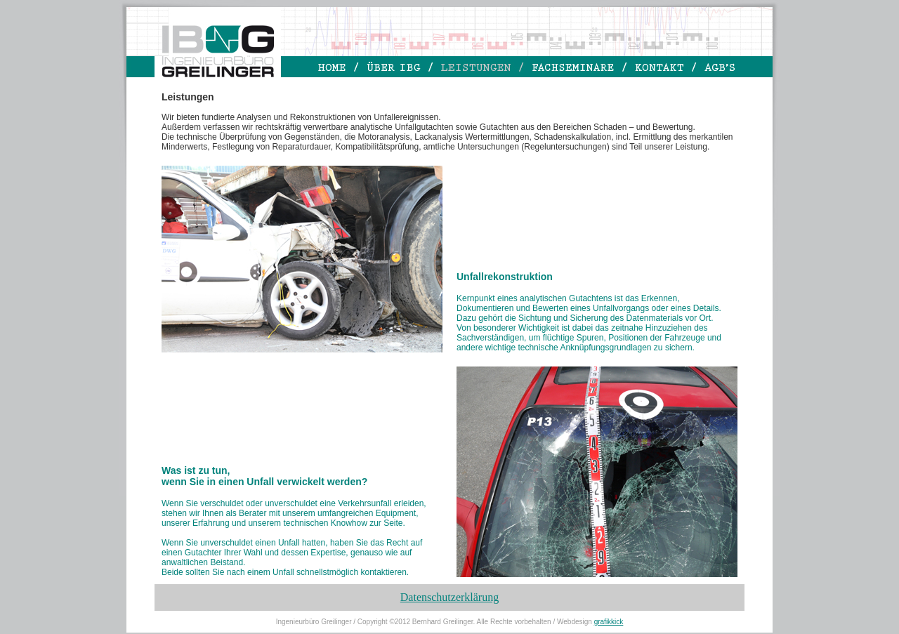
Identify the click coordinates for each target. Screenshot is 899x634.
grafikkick (609, 622)
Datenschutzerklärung (449, 597)
